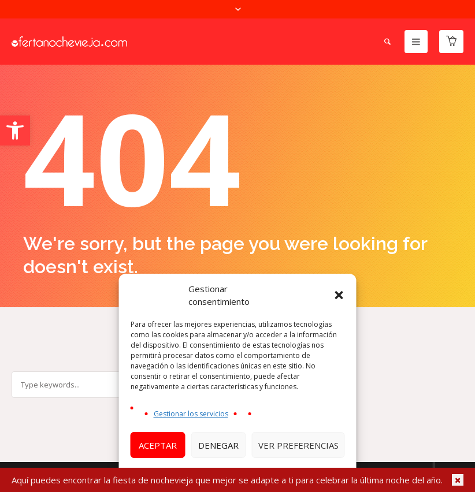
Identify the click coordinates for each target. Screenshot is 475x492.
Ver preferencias (298, 445)
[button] (15, 130)
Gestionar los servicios (191, 414)
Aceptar (158, 445)
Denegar (218, 445)
